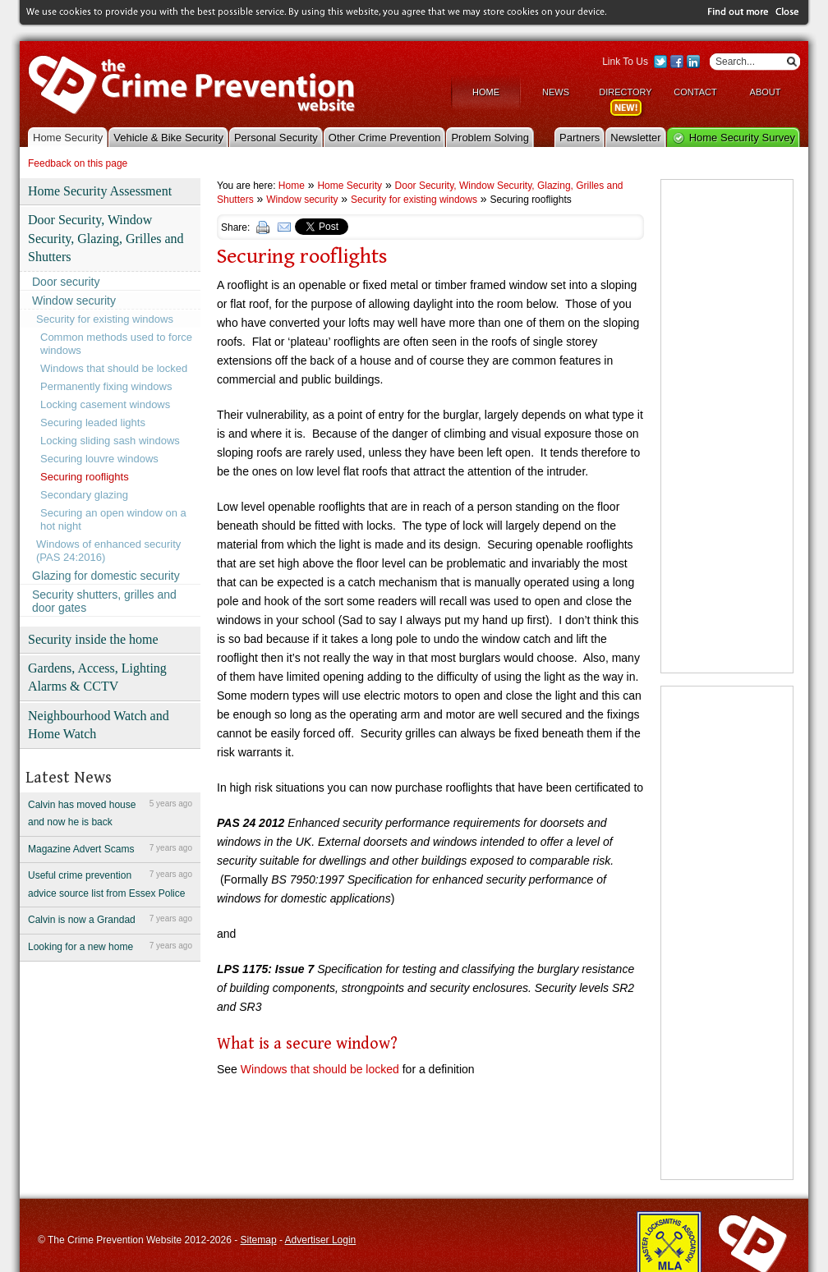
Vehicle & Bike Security (168, 136)
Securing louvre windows (99, 457)
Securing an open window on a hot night (113, 517)
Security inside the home (93, 638)
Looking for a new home (110, 945)
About (765, 90)
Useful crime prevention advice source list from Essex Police (110, 882)
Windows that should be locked (113, 366)
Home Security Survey (742, 136)
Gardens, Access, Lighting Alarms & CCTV (97, 675)
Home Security (68, 136)
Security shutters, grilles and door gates (104, 599)
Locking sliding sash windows (110, 439)
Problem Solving (490, 136)
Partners (579, 136)
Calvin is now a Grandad (110, 918)
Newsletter (635, 136)
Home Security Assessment (100, 189)
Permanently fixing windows (106, 385)
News (555, 90)
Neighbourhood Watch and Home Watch (98, 723)
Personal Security (276, 136)
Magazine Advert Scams (110, 846)
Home (485, 90)
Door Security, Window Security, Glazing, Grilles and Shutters (106, 237)
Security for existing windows (104, 317)
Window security (74, 298)
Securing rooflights (84, 475)
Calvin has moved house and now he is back (110, 811)
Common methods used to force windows (116, 342)
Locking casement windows (105, 403)
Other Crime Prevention (385, 136)
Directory (625, 90)
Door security (65, 280)
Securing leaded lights (92, 421)
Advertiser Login (320, 1238)
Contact (695, 90)
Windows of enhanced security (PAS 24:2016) (108, 549)
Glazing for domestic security (106, 574)
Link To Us (625, 60)
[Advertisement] (727, 424)
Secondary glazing (84, 493)
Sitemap (259, 1238)
